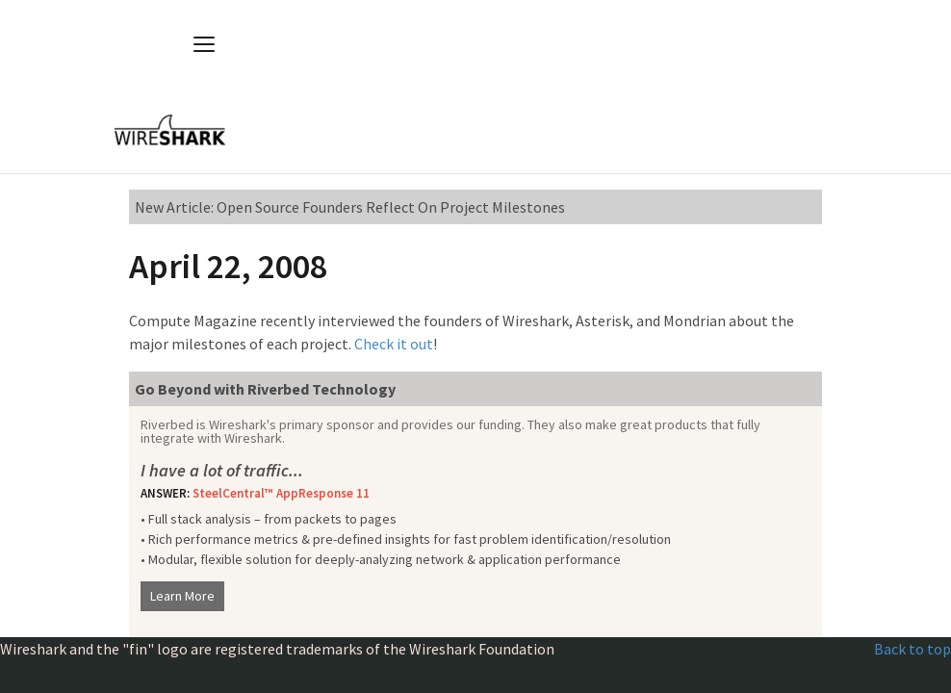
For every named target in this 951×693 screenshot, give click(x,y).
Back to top (912, 648)
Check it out (393, 343)
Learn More (182, 595)
